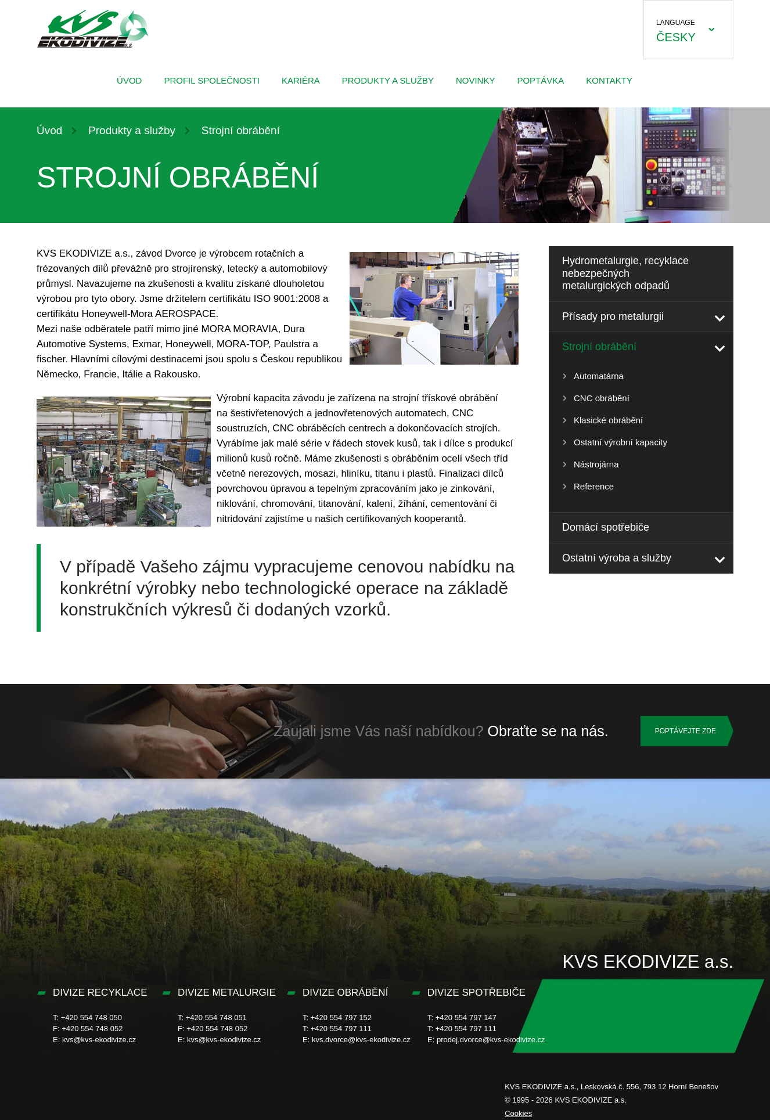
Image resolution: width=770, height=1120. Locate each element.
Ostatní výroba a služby (616, 558)
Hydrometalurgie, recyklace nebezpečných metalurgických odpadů (625, 273)
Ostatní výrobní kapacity (620, 442)
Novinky (475, 80)
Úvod (129, 80)
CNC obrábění (601, 398)
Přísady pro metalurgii (613, 316)
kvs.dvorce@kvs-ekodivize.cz (361, 1039)
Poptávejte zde (685, 731)
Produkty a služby (388, 80)
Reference (594, 486)
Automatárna (599, 376)
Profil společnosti (211, 80)
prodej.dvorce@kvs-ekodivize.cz (491, 1039)
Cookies (518, 1113)
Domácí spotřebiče (605, 527)
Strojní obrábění (599, 346)
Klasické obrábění (608, 420)
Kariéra (301, 80)
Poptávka (540, 80)
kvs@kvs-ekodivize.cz (99, 1039)
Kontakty (609, 80)
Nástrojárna (596, 464)
